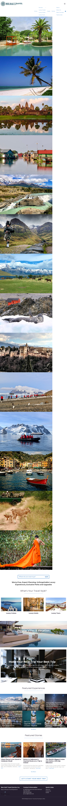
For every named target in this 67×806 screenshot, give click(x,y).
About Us (58, 10)
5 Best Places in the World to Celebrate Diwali (11, 760)
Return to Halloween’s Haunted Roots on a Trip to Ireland (32, 761)
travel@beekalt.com (29, 793)
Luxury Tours (42, 14)
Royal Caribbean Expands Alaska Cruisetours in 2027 (9, 707)
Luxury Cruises (42, 10)
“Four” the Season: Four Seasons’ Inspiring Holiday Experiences (55, 724)
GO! (46, 577)
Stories (53, 11)
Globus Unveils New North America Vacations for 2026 (32, 707)
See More (33, 729)
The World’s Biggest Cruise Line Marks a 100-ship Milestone (55, 761)
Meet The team (60, 12)
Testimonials (59, 14)
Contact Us (48, 791)
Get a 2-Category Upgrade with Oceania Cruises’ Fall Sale (32, 724)
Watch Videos (32, 670)
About (57, 7)
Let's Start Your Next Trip (33, 778)
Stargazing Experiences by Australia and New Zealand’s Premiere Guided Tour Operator (55, 706)
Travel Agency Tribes (41, 798)
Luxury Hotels (42, 12)
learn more (38, 768)
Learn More (33, 636)
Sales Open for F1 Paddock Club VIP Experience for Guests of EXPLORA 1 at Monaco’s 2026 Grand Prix (11, 722)
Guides (48, 11)
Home (35, 11)
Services (41, 7)
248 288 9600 (28, 792)
